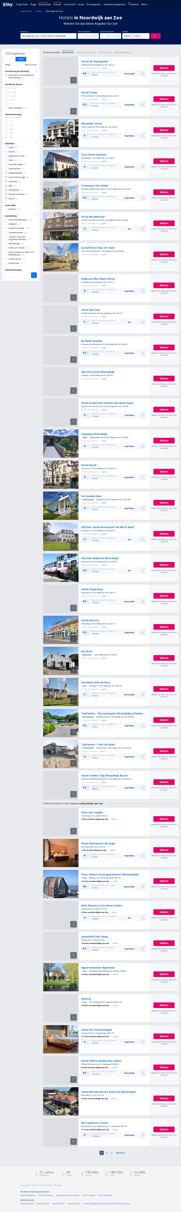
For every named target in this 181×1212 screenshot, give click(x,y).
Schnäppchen (94, 4)
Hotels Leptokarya (28, 1195)
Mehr (144, 4)
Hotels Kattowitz (27, 1203)
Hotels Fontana (89, 1195)
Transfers (133, 4)
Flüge (33, 4)
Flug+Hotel (22, 4)
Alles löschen (31, 65)
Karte (21, 59)
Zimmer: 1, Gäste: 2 (133, 35)
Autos (81, 4)
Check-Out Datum (107, 32)
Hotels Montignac (46, 1195)
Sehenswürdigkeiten (115, 4)
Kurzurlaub (45, 4)
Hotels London (43, 1203)
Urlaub (57, 4)
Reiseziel (24, 32)
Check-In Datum (84, 32)
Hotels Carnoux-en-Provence (67, 1195)
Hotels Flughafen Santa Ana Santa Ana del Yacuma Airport (107, 1203)
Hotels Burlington (105, 1195)
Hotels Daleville (58, 1203)
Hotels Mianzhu (74, 1203)
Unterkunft (69, 4)
